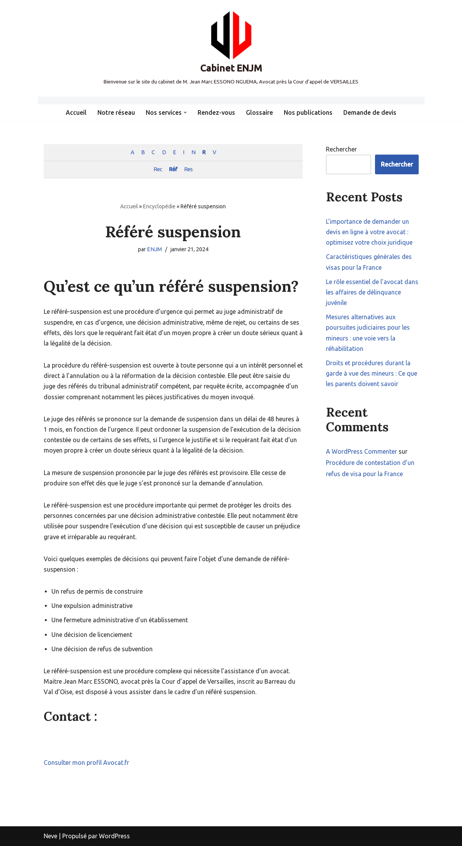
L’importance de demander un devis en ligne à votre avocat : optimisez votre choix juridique (369, 232)
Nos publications (308, 112)
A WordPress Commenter (361, 451)
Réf (173, 169)
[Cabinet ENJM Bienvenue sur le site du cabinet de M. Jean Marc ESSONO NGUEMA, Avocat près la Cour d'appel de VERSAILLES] (231, 48)
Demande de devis (369, 112)
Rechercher (341, 149)
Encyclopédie (159, 206)
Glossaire (259, 112)
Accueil (76, 112)
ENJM (154, 249)
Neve (50, 835)
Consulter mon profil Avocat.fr (86, 762)
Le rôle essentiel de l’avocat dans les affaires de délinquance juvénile (372, 292)
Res (188, 169)
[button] (185, 112)
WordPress (114, 835)
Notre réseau (116, 112)
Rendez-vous (216, 112)
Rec (157, 169)
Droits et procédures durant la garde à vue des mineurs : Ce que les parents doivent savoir (371, 373)
